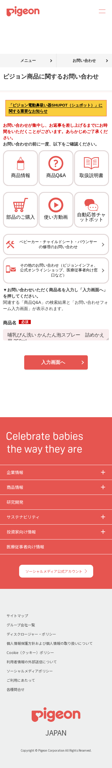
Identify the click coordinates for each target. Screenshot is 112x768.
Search (85, 11)
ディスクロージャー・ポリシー (31, 633)
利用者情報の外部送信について (32, 661)
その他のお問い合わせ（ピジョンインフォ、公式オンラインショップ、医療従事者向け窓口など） (59, 270)
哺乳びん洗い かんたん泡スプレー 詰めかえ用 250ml (56, 334)
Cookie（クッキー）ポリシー (30, 652)
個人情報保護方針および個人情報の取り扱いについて (50, 643)
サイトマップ (17, 615)
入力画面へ (53, 362)
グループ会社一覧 (21, 624)
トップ (6, 26)
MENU (100, 11)
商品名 (17, 322)
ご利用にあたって (21, 680)
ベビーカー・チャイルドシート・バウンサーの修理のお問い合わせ (58, 244)
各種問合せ (15, 689)
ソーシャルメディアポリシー (30, 670)
